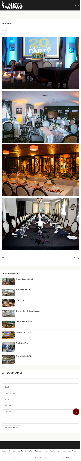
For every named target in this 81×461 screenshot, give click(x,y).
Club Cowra (20, 302)
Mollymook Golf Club (23, 291)
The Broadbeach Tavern (24, 323)
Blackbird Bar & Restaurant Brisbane (28, 312)
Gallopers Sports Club (23, 334)
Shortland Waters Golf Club (25, 279)
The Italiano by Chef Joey (24, 359)
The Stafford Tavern (22, 346)
